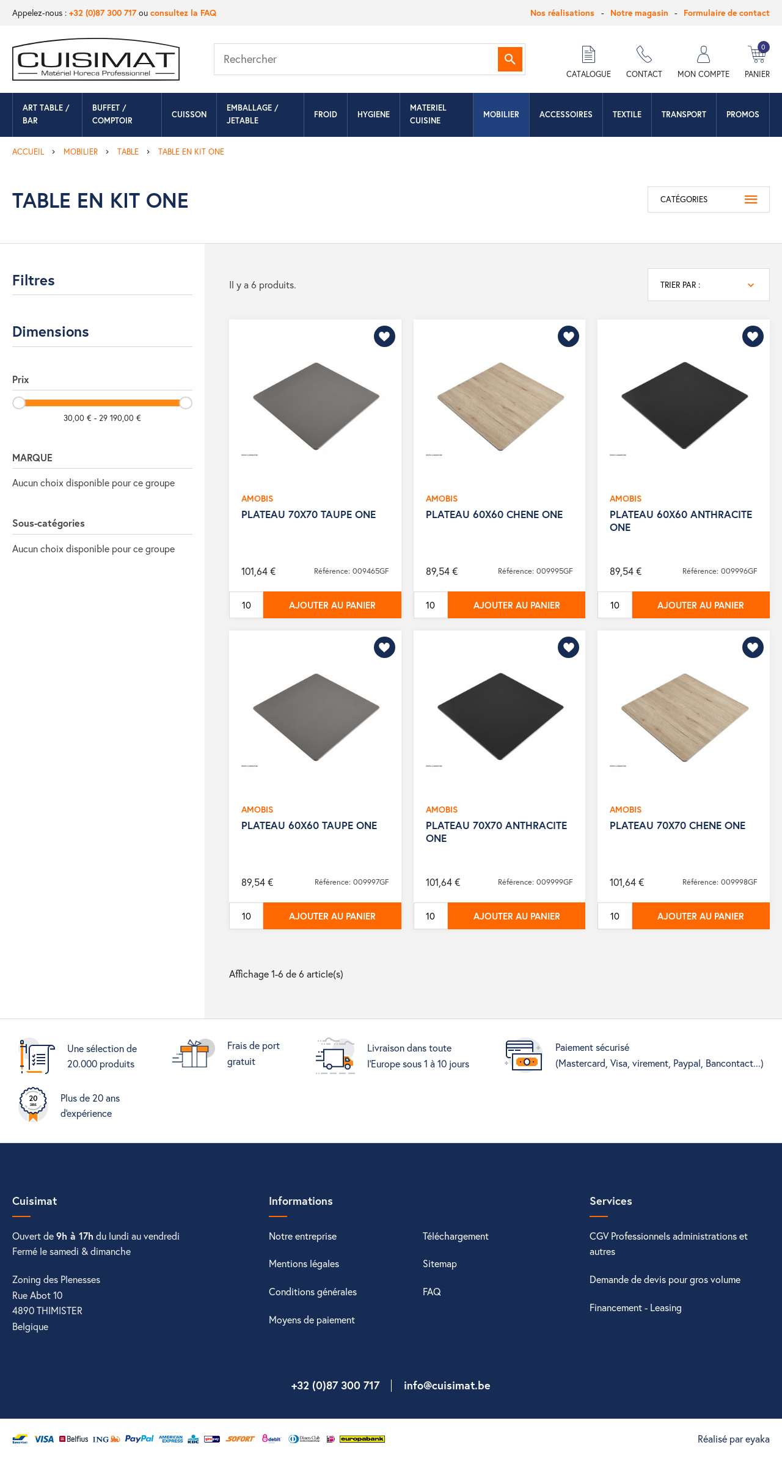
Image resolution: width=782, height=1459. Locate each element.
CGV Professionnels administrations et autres (669, 1243)
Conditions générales (313, 1291)
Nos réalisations (562, 12)
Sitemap (440, 1263)
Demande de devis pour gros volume (665, 1279)
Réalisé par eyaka (734, 1438)
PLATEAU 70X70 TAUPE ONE (308, 514)
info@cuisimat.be (447, 1385)
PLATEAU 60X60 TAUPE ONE (309, 825)
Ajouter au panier (332, 605)
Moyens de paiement (312, 1319)
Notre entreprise (303, 1235)
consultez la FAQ (183, 12)
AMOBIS (257, 498)
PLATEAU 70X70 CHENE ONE (677, 825)
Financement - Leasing (636, 1307)
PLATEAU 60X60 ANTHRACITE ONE (681, 520)
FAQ (432, 1291)
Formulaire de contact (727, 12)
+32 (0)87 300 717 (102, 12)
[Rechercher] (369, 59)
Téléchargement (456, 1235)
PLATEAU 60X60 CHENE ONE (494, 514)
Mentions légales (304, 1263)
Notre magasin (639, 12)
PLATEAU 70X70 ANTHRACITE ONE (496, 831)
